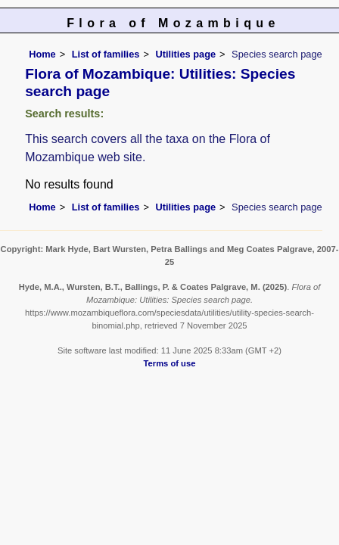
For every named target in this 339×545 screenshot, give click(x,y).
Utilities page (185, 54)
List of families (106, 54)
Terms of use (170, 363)
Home (42, 54)
